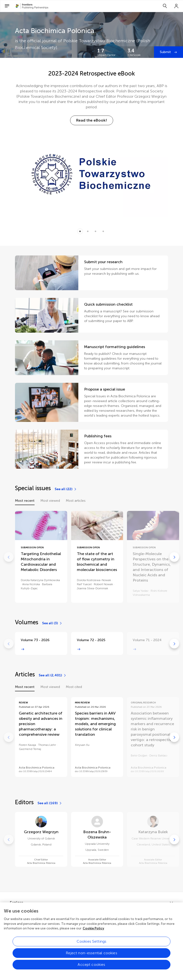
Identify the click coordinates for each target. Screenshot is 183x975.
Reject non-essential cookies (91, 958)
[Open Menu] (7, 6)
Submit (166, 52)
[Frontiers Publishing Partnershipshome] (32, 6)
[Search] (165, 6)
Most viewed (50, 501)
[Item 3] (103, 231)
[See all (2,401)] (52, 675)
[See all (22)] (66, 489)
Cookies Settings (92, 947)
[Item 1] (88, 231)
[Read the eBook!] (91, 120)
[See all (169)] (49, 803)
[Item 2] (95, 231)
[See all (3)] (52, 623)
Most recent (25, 501)
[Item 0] (80, 231)
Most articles (76, 501)
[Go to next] (174, 557)
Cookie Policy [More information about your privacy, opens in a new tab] (93, 934)
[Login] (176, 6)
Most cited (74, 687)
